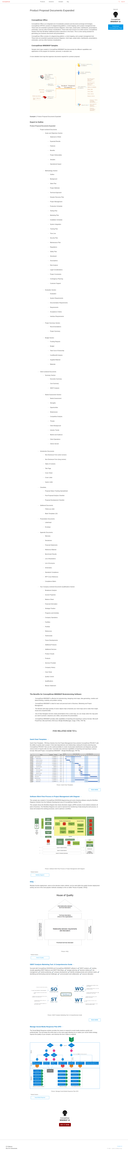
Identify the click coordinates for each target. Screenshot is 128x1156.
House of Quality (40, 957)
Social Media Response (40, 1097)
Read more (94, 789)
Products (42, 1)
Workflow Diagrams (40, 875)
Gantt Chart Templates (38, 739)
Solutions (51, 1)
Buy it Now (65, 1124)
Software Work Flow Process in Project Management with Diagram (55, 796)
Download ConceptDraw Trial (115, 27)
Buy (68, 1)
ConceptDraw (6, 1)
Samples (60, 1)
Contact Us (119, 1146)
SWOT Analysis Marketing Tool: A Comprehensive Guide (51, 964)
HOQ (32, 882)
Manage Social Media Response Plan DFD (45, 1027)
